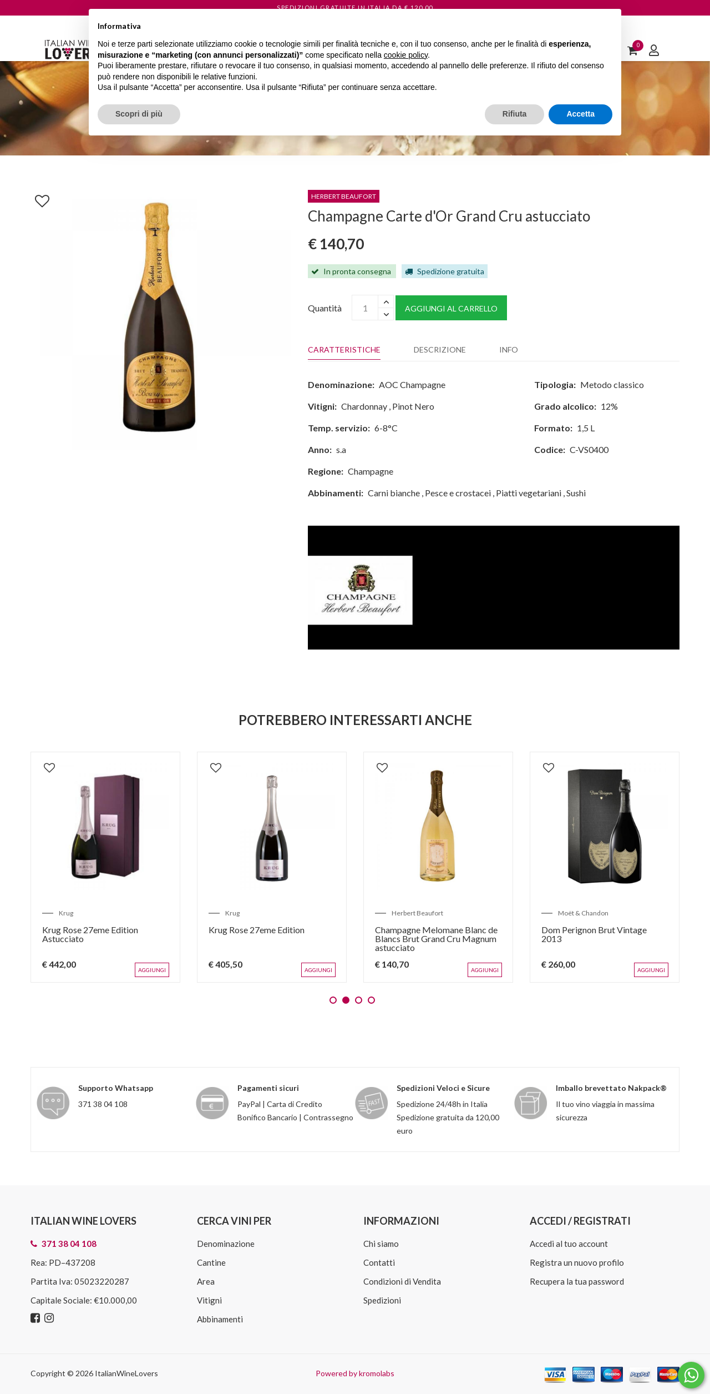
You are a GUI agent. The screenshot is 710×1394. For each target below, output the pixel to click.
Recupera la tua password (577, 1281)
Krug (66, 913)
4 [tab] (371, 1000)
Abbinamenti (220, 1319)
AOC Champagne (412, 384)
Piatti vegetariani (528, 492)
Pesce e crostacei (458, 492)
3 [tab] (358, 1000)
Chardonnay (364, 406)
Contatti (379, 1262)
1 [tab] (333, 1000)
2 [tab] (345, 1000)
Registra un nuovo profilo (577, 1262)
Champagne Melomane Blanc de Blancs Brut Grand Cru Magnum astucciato (436, 938)
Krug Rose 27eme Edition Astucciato (90, 934)
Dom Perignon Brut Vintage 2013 (594, 934)
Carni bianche (394, 492)
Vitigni (209, 1300)
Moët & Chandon (583, 913)
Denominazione (226, 1244)
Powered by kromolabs (355, 1373)
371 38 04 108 (103, 1104)
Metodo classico (612, 384)
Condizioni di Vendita (402, 1281)
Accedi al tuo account (569, 1244)
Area (206, 1281)
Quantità (325, 308)
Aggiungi (152, 970)
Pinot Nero (413, 406)
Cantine (211, 1262)
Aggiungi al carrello (451, 308)
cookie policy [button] (406, 55)
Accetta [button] (580, 113)
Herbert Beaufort (417, 913)
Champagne (370, 471)
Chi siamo (381, 1244)
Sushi (576, 492)
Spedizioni (382, 1300)
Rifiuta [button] (515, 113)
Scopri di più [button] (139, 113)
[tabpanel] (105, 867)
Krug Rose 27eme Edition (257, 929)
